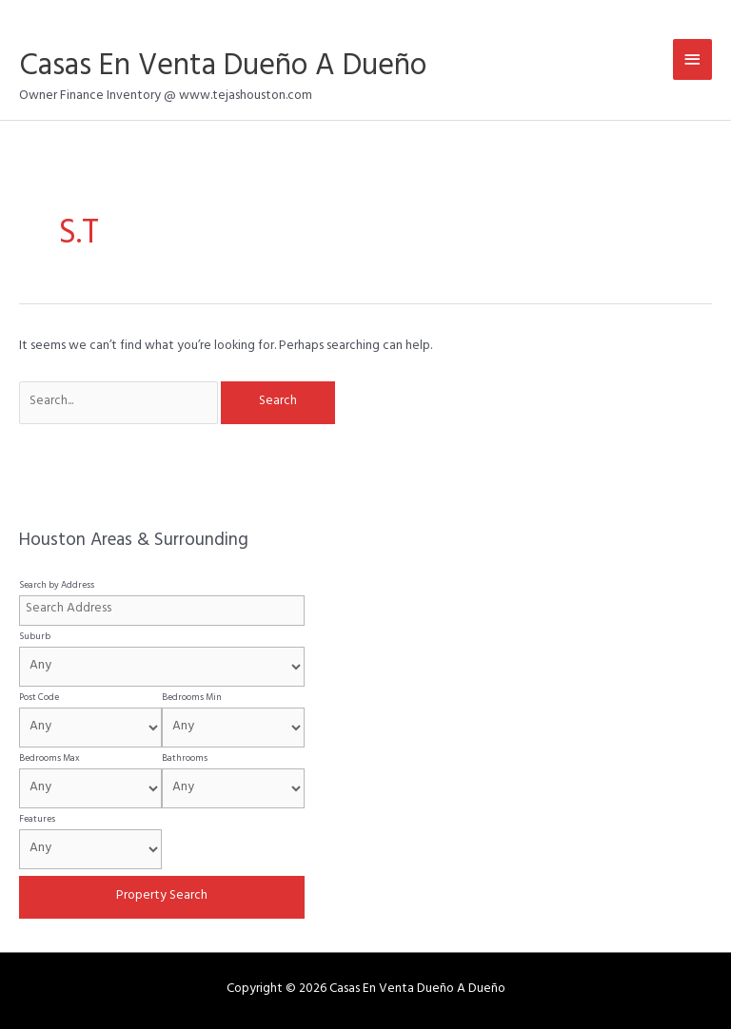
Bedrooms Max (49, 758)
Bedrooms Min (192, 698)
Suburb (34, 637)
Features (37, 819)
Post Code (39, 698)
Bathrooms (184, 758)
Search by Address (56, 585)
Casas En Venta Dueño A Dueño (222, 69)
